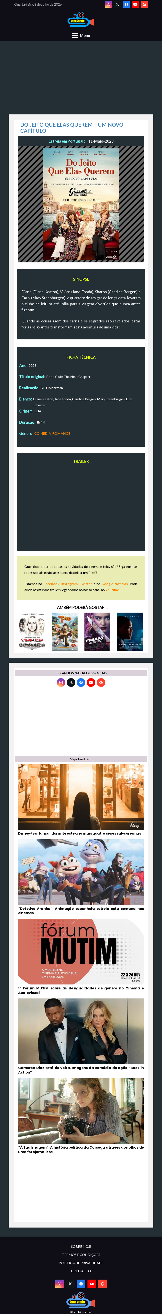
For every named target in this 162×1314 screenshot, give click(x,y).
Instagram (69, 584)
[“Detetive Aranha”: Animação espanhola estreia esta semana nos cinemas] (81, 877)
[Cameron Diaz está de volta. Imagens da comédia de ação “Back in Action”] (81, 1036)
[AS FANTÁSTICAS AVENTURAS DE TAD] (65, 632)
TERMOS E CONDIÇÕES (81, 1254)
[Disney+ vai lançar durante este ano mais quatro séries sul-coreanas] (81, 800)
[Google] (144, 4)
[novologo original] (81, 19)
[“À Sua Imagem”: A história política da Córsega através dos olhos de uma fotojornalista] (81, 1116)
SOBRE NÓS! (81, 1246)
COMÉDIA (42, 433)
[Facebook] (126, 4)
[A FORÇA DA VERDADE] (130, 632)
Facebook (51, 584)
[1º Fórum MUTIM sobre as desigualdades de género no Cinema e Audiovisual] (81, 957)
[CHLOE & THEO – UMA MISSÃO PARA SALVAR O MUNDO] (32, 632)
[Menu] (81, 35)
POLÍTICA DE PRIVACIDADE (81, 1263)
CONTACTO (81, 1271)
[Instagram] (108, 4)
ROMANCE (61, 433)
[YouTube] (135, 4)
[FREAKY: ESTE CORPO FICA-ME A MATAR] (97, 632)
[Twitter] (117, 4)
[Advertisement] (81, 80)
